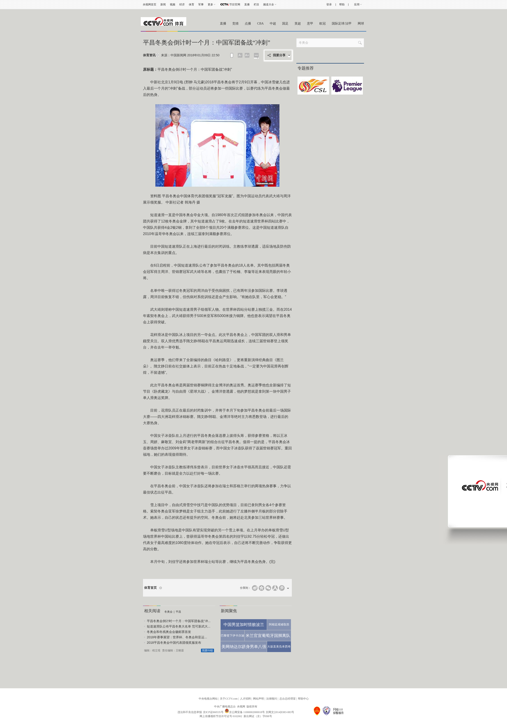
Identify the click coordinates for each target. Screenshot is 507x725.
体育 (191, 4)
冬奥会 (168, 611)
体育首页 (150, 587)
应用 (357, 4)
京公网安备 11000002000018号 (245, 712)
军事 (201, 4)
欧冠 (322, 23)
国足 (285, 23)
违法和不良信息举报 (189, 712)
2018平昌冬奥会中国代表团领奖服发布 (174, 642)
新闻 (163, 4)
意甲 (310, 23)
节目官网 (234, 4)
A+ (247, 55)
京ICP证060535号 (213, 712)
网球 (361, 23)
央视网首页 (149, 4)
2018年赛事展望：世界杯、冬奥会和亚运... (177, 637)
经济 (182, 4)
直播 (247, 4)
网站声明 (258, 698)
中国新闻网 (178, 55)
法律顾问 (271, 698)
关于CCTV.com (228, 698)
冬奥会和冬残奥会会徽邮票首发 (169, 632)
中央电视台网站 (208, 698)
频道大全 (268, 4)
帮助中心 (303, 698)
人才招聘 (245, 698)
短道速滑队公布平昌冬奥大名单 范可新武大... (178, 626)
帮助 (342, 4)
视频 (172, 4)
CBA (260, 23)
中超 (273, 23)
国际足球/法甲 (342, 23)
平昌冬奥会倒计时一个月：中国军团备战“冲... (178, 621)
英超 (298, 23)
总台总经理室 (287, 698)
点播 (248, 23)
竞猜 (235, 23)
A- (240, 55)
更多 (210, 4)
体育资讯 (149, 55)
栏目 (256, 4)
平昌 (178, 611)
